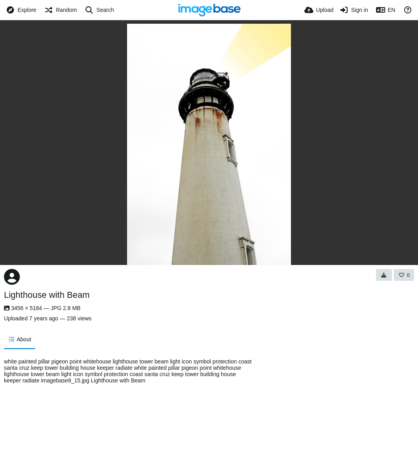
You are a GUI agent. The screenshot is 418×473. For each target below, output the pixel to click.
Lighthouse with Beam (46, 295)
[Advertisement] (328, 411)
